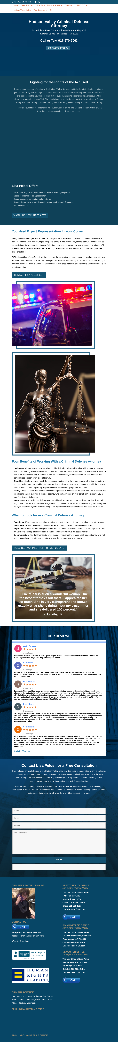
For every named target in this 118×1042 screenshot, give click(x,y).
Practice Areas (55, 5)
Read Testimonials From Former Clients (39, 548)
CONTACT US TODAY (58, 48)
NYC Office (82, 5)
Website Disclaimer (20, 941)
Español (70, 5)
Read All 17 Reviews (22, 751)
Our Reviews (41, 10)
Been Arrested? (27, 5)
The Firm (41, 5)
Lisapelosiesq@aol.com (74, 909)
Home (15, 5)
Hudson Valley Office (22, 10)
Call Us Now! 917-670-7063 (31, 215)
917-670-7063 (26, 2)
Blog (52, 10)
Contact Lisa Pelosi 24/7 (28, 275)
